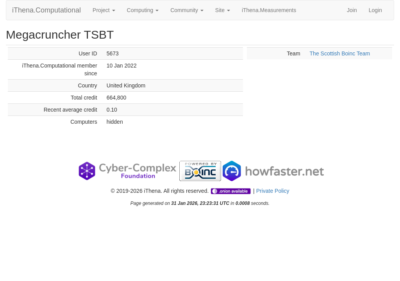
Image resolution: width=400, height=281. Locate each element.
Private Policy (272, 191)
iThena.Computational (46, 10)
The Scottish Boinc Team (340, 53)
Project (104, 10)
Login (375, 10)
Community (187, 10)
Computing (143, 10)
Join (352, 10)
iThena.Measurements (269, 10)
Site (222, 10)
